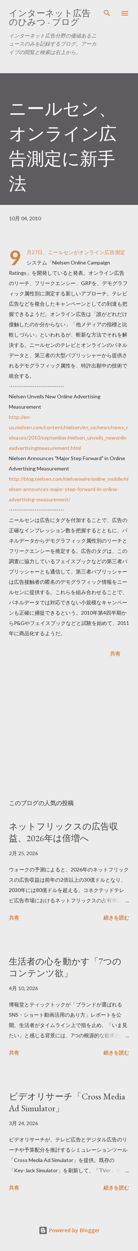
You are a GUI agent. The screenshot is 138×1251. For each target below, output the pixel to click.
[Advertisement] (69, 730)
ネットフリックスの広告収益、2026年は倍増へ (63, 832)
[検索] (107, 13)
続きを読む (116, 917)
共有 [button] (115, 653)
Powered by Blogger (69, 1230)
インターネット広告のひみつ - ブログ (50, 17)
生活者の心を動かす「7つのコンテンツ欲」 (65, 967)
